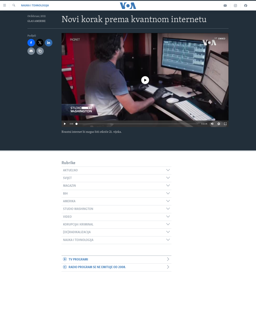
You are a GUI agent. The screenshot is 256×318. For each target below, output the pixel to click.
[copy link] (40, 51)
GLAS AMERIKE (36, 21)
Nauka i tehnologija (35, 5)
